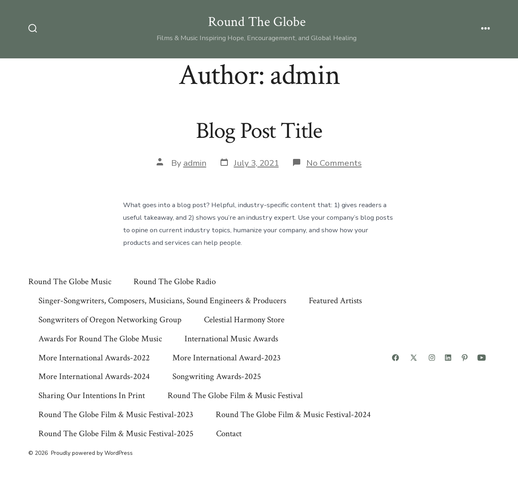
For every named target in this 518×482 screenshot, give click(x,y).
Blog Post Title (259, 131)
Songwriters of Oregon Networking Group (109, 319)
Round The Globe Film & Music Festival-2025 (115, 433)
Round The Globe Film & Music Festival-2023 (115, 414)
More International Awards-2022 (94, 357)
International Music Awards (231, 338)
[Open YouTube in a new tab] (481, 357)
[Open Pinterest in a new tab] (464, 357)
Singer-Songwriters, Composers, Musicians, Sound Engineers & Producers (162, 300)
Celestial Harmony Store (244, 319)
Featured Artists (335, 300)
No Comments (334, 163)
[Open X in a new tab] (413, 357)
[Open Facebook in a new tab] (395, 357)
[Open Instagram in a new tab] (432, 357)
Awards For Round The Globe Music (100, 338)
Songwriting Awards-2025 (216, 376)
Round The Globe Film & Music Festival (235, 395)
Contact (229, 433)
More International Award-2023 (226, 357)
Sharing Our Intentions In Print (91, 395)
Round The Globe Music (69, 281)
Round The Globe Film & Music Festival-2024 (293, 414)
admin (194, 163)
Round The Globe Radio (175, 281)
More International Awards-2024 (94, 376)
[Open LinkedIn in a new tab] (448, 357)
